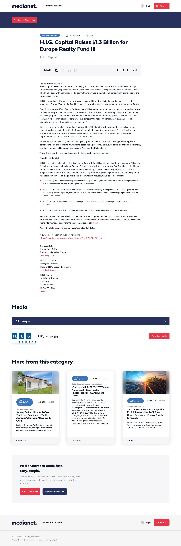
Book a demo (30, 491)
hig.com (95, 222)
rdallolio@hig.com (48, 269)
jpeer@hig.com (47, 255)
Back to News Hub (24, 19)
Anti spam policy (52, 539)
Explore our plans (54, 491)
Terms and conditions (34, 539)
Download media (159, 336)
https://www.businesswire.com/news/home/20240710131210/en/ (71, 237)
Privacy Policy (17, 539)
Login (146, 6)
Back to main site (52, 6)
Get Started (161, 5)
